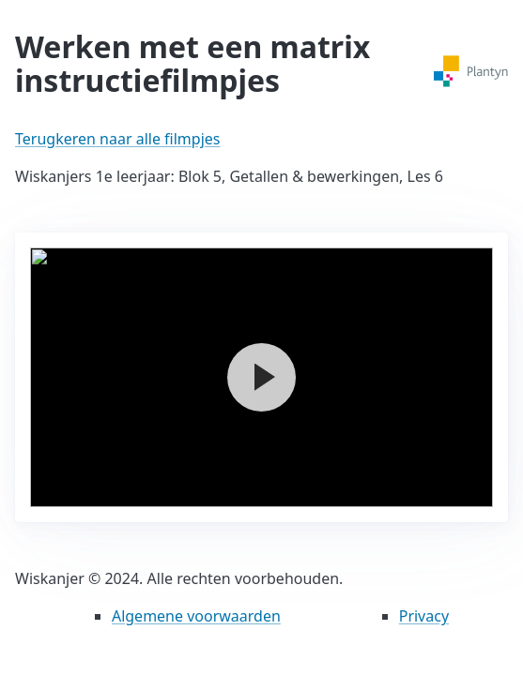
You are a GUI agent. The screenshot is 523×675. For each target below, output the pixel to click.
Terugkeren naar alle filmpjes (117, 138)
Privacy (424, 616)
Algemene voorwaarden (196, 616)
